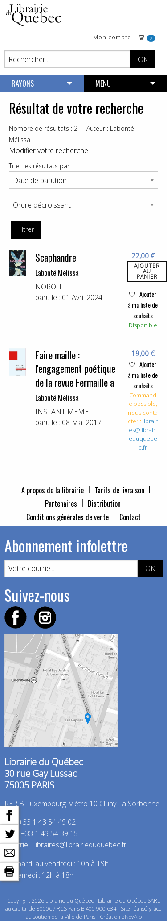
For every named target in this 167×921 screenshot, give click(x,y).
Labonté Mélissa (57, 272)
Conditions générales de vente (67, 517)
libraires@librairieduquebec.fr (143, 434)
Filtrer (25, 229)
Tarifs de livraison (119, 490)
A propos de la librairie (52, 490)
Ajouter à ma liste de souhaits (143, 304)
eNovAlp (132, 917)
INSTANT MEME (62, 412)
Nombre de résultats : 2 (43, 128)
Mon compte (112, 37)
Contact (130, 517)
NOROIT (48, 287)
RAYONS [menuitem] (23, 83)
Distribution (104, 503)
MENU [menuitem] (103, 83)
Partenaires (61, 503)
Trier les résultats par (39, 166)
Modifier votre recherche (48, 150)
